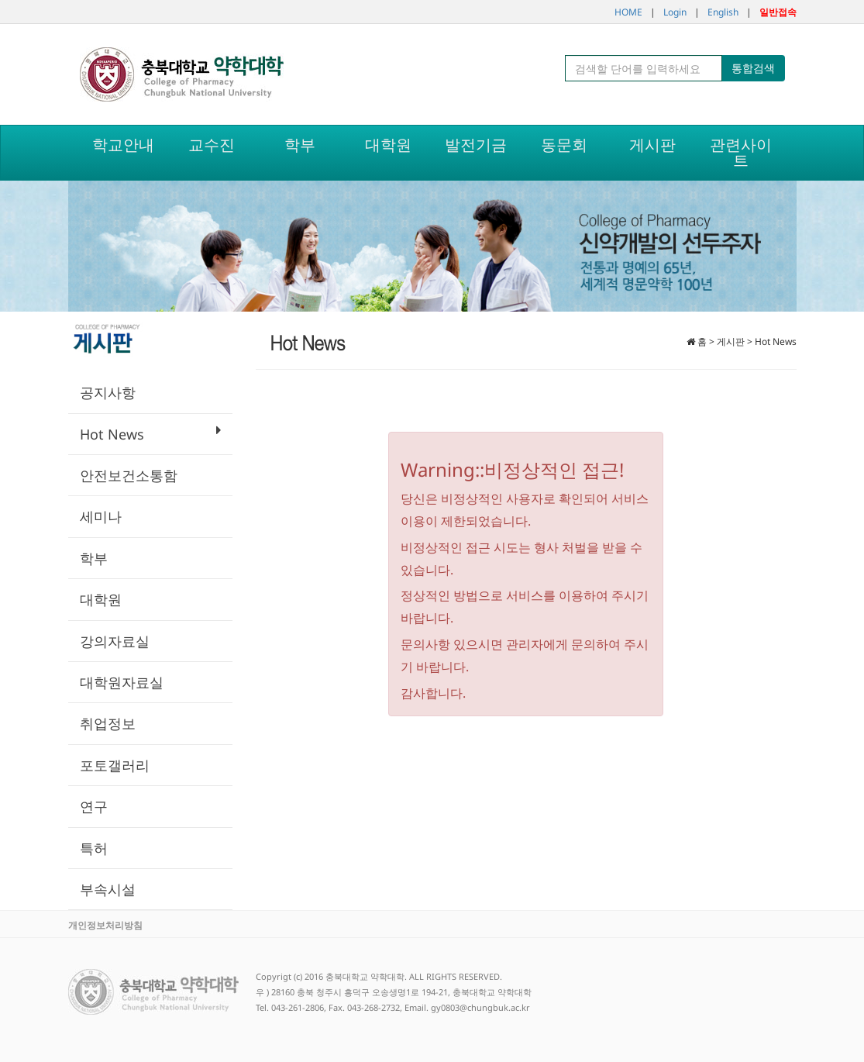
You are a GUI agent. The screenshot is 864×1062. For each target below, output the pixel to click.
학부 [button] (299, 144)
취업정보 (108, 723)
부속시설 (108, 889)
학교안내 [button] (123, 144)
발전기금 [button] (476, 144)
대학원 (101, 599)
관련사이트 (741, 152)
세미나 (101, 516)
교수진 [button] (211, 144)
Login (675, 12)
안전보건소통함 (128, 475)
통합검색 (753, 67)
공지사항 (108, 392)
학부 (94, 558)
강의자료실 (115, 641)
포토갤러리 (115, 765)
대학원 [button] (388, 144)
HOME (628, 12)
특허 (94, 848)
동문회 (564, 144)
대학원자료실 (122, 682)
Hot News (151, 433)
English (722, 12)
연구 (94, 806)
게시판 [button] (652, 144)
